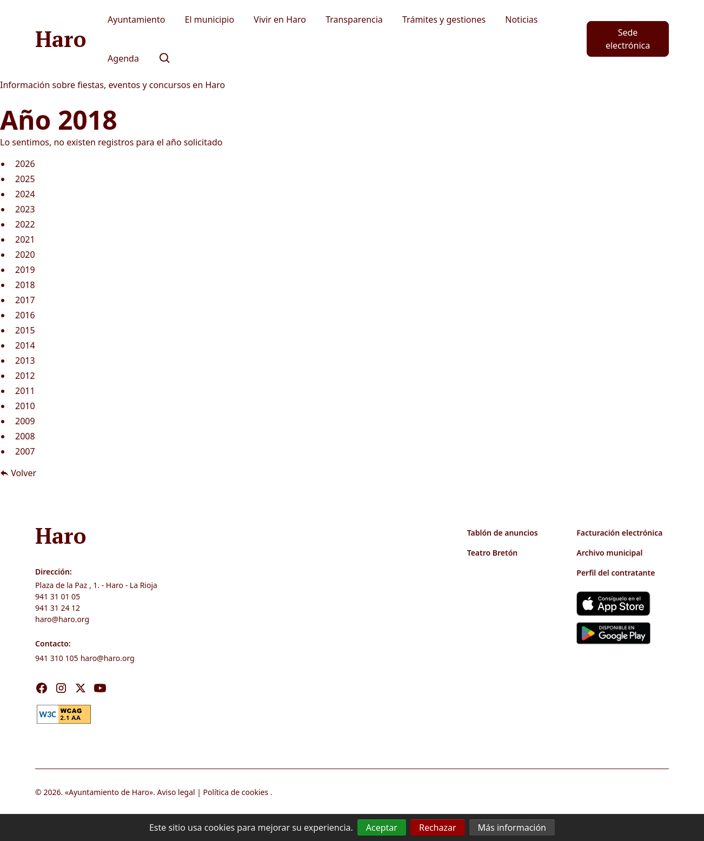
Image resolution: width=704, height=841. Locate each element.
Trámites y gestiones (444, 19)
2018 (25, 285)
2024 (25, 194)
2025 (25, 179)
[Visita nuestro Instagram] (61, 688)
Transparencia (354, 19)
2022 (25, 224)
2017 (25, 300)
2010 (25, 406)
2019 (25, 270)
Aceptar (381, 827)
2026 (25, 164)
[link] (64, 713)
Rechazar (437, 827)
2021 (25, 239)
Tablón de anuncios (502, 533)
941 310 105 (56, 658)
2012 (25, 376)
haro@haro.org (62, 619)
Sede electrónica (628, 38)
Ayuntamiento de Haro (109, 792)
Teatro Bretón (492, 553)
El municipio (210, 19)
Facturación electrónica (619, 533)
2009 (25, 421)
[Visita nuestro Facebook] (41, 688)
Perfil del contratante (615, 573)
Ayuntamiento (136, 19)
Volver (18, 473)
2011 (25, 391)
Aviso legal (176, 792)
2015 (25, 330)
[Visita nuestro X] (80, 688)
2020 (25, 255)
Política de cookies (236, 792)
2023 (25, 209)
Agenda (123, 58)
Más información (512, 827)
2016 (25, 315)
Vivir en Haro (280, 19)
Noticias (521, 19)
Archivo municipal (609, 553)
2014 (25, 345)
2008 (25, 436)
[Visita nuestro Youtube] (100, 688)
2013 (25, 360)
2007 (25, 451)
